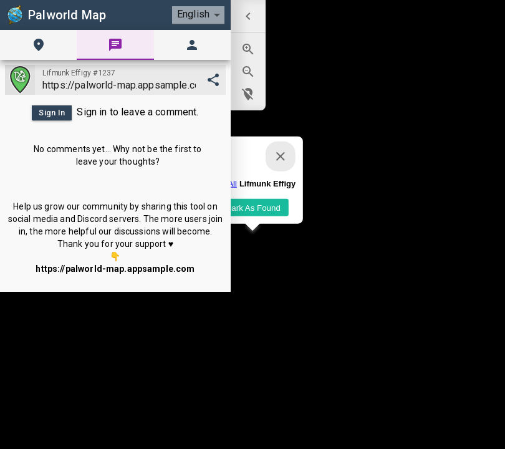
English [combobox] (193, 14)
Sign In (52, 112)
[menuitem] (248, 16)
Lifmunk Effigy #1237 (78, 73)
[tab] (38, 45)
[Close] (281, 156)
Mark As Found (252, 207)
